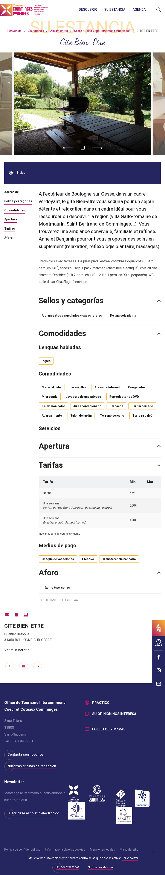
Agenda (139, 9)
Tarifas (9, 229)
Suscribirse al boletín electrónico (33, 813)
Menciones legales (102, 849)
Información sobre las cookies (65, 849)
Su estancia (114, 9)
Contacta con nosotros (25, 754)
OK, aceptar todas (67, 867)
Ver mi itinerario (16, 650)
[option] (82, 103)
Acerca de (11, 192)
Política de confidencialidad (22, 849)
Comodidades (14, 211)
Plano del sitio (129, 849)
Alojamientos (59, 31)
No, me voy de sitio (100, 868)
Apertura (10, 220)
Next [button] (99, 147)
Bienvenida (14, 31)
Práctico (101, 702)
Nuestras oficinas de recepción (32, 766)
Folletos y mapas (108, 729)
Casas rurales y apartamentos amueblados (102, 31)
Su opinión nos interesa (114, 713)
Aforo (8, 238)
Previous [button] (66, 147)
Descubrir (88, 9)
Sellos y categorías (18, 201)
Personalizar (130, 858)
